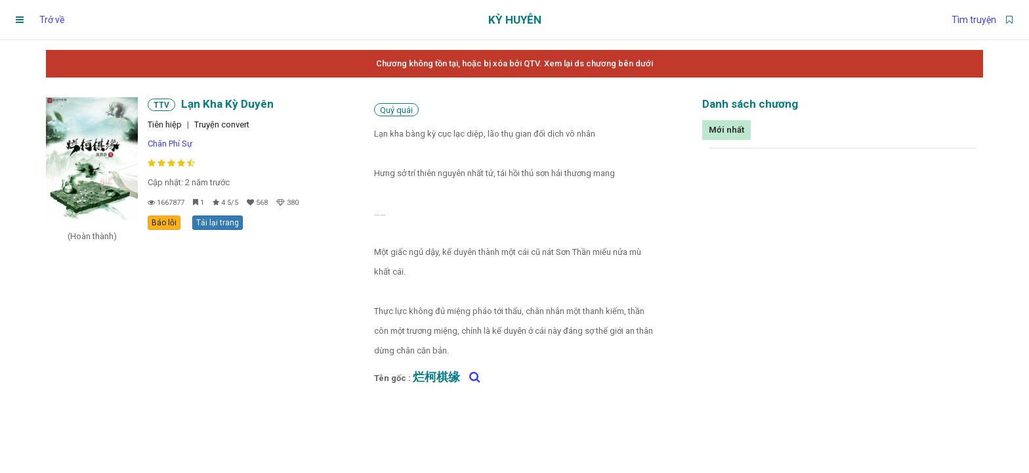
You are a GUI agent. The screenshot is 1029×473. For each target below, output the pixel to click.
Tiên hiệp (165, 124)
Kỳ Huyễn (514, 19)
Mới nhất (726, 130)
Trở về (51, 19)
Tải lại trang (217, 222)
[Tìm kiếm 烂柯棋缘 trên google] (471, 377)
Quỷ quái (396, 110)
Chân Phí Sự (170, 143)
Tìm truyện (974, 19)
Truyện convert (221, 124)
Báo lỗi (164, 222)
